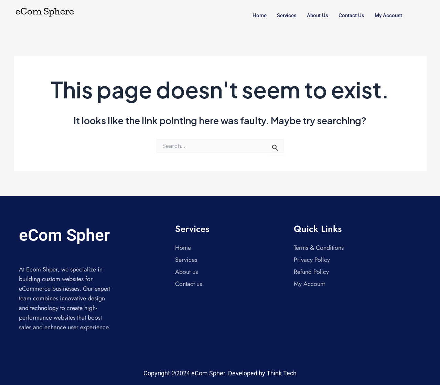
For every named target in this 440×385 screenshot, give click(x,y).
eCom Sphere (44, 13)
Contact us (351, 15)
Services (287, 15)
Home (260, 15)
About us (317, 15)
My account (388, 15)
